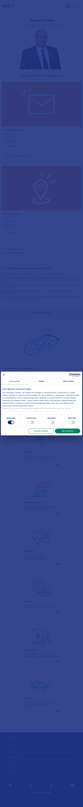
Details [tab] (41, 381)
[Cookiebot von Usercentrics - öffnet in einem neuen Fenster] (70, 375)
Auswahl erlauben (41, 431)
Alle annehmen (68, 431)
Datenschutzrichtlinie (30, 408)
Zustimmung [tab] (14, 381)
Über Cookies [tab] (68, 381)
